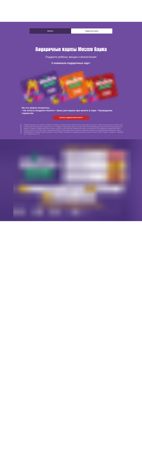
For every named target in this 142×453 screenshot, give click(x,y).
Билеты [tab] (50, 31)
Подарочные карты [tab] (91, 31)
